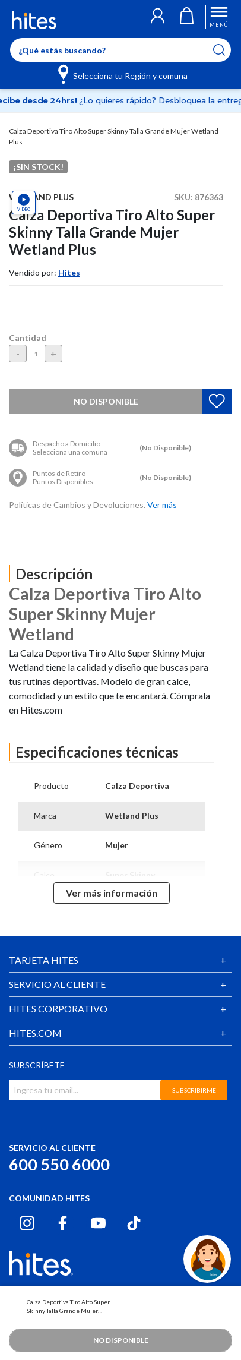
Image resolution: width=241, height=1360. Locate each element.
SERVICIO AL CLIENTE (57, 984)
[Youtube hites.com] (98, 1223)
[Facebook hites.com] (62, 1223)
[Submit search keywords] (226, 50)
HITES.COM (35, 1033)
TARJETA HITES (43, 959)
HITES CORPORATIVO (58, 1008)
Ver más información (111, 892)
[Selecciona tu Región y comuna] (123, 74)
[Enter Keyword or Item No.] (120, 50)
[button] (157, 17)
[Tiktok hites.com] (133, 1223)
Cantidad (27, 338)
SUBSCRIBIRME (194, 1090)
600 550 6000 (59, 1164)
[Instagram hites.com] (27, 1223)
